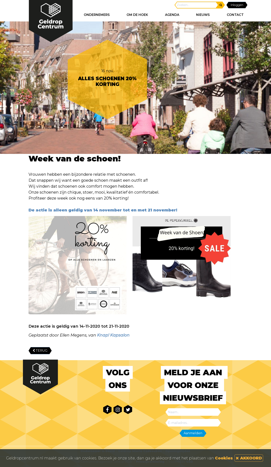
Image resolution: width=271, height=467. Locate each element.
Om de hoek (137, 15)
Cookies (224, 458)
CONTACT (235, 15)
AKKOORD (249, 458)
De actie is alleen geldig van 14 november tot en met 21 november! (103, 210)
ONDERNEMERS (97, 15)
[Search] (196, 5)
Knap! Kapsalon (113, 335)
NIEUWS (203, 15)
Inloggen (237, 5)
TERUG (40, 350)
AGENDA (172, 15)
